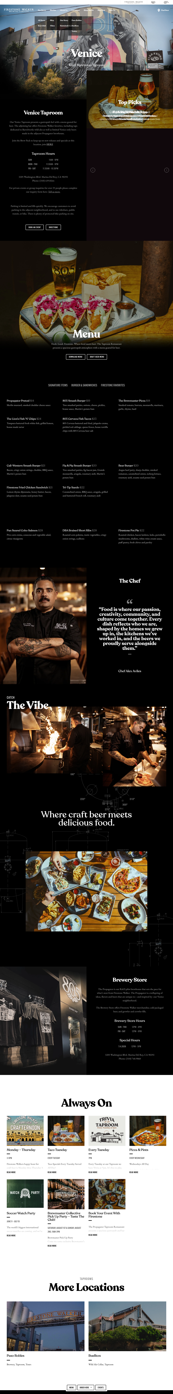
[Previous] (90, 170)
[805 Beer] (153, 2)
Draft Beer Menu (97, 357)
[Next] (168, 170)
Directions (53, 227)
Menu (71, 1387)
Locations (75, 10)
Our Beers (42, 10)
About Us (64, 10)
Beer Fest (101, 10)
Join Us (112, 10)
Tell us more (54, 192)
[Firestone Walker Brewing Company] (133, 2)
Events (101, 1387)
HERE (49, 144)
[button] (25, 1145)
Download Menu (75, 357)
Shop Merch (89, 10)
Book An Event (35, 227)
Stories (53, 10)
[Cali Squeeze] (166, 2)
